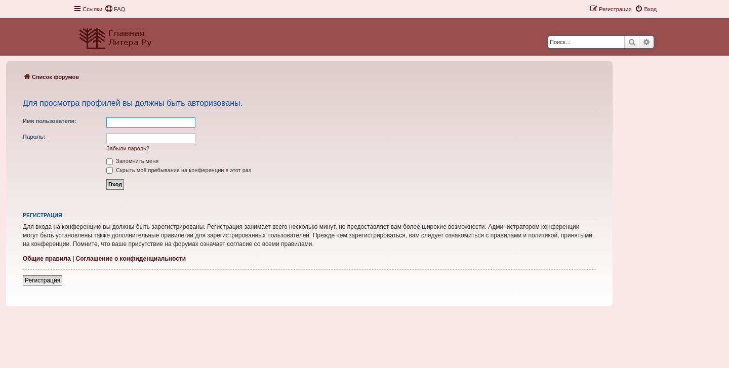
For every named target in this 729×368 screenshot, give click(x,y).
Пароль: (34, 137)
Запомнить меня (132, 161)
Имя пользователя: (49, 121)
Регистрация (42, 280)
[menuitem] (115, 9)
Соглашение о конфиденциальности (131, 258)
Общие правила (47, 258)
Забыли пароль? (127, 148)
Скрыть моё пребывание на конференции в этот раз (178, 170)
